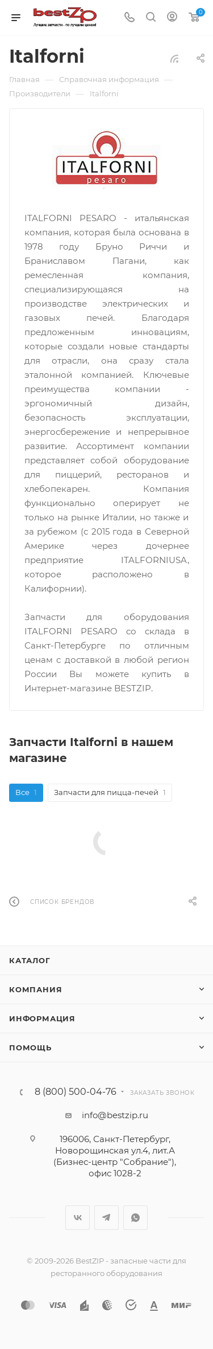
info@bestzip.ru (115, 1115)
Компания (35, 989)
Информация (42, 1018)
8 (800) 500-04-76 (75, 1092)
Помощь (30, 1047)
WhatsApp (135, 1217)
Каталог (30, 960)
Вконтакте (77, 1217)
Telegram (106, 1217)
